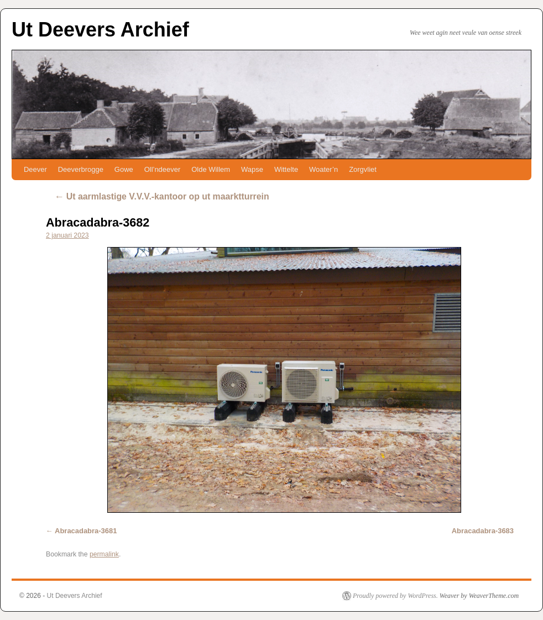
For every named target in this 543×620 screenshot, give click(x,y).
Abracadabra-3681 (86, 531)
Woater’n (323, 169)
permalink (104, 554)
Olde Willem (210, 169)
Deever (35, 169)
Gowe (123, 169)
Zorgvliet (363, 169)
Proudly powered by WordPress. (395, 596)
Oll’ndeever (162, 169)
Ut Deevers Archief (100, 29)
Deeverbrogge (80, 169)
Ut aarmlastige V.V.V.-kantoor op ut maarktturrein (161, 196)
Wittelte (286, 169)
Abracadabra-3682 (97, 222)
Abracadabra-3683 (483, 531)
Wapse (252, 169)
